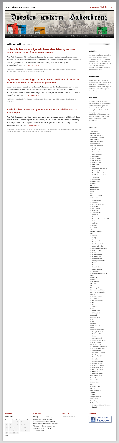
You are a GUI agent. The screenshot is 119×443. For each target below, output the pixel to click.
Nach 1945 (95, 223)
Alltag (94, 148)
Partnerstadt (93, 315)
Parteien (92, 309)
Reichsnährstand (95, 325)
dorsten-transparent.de (69, 417)
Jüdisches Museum (97, 361)
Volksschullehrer (70, 69)
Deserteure (95, 242)
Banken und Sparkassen (97, 137)
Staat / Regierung (95, 386)
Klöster (94, 336)
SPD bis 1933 (96, 313)
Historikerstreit (96, 357)
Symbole (94, 307)
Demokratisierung (97, 154)
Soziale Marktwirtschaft (99, 175)
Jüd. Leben (95, 359)
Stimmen (58, 36)
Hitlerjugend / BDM (96, 196)
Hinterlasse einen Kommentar (35, 71)
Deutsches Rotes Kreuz (96, 141)
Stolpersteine (95, 371)
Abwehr (94, 235)
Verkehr (92, 394)
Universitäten (94, 388)
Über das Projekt (39, 36)
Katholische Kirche (97, 334)
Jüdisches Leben (95, 198)
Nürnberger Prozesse (98, 171)
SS (93, 304)
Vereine (92, 392)
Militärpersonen (96, 263)
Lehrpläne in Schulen (98, 365)
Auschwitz (95, 202)
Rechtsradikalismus (97, 367)
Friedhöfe (95, 210)
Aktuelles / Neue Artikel (24, 36)
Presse (92, 321)
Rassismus (93, 323)
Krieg (92, 233)
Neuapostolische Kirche (99, 340)
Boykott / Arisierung (98, 204)
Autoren (66, 36)
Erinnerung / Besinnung (99, 353)
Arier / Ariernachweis (96, 135)
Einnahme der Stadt (97, 244)
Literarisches (94, 277)
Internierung (95, 164)
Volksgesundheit (95, 403)
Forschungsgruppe (97, 355)
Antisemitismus (96, 200)
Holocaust (95, 215)
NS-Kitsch (93, 284)
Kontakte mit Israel (97, 363)
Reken (92, 327)
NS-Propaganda (94, 288)
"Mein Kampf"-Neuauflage (99, 346)
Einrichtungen (96, 208)
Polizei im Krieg (96, 267)
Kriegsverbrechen (97, 258)
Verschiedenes (94, 399)
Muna (93, 265)
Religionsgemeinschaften (97, 330)
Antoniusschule (50, 69)
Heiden (92, 192)
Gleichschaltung (94, 189)
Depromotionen (94, 139)
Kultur (92, 275)
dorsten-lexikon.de (68, 419)
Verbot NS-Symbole (97, 373)
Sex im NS (93, 378)
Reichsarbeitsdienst (97, 300)
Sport (91, 384)
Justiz (93, 166)
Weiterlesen (33, 65)
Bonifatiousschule (75, 129)
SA (32, 129)
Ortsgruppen (95, 298)
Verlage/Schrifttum (95, 396)
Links (73, 36)
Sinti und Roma (94, 382)
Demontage (95, 156)
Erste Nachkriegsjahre (96, 146)
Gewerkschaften (94, 187)
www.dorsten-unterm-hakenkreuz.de (20, 7)
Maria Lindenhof (97, 338)
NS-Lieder (93, 286)
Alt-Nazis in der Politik (98, 348)
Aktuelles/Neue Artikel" (96, 67)
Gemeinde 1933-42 (97, 212)
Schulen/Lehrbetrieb (25, 69)
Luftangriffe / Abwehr (98, 261)
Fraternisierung (96, 162)
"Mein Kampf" (94, 131)
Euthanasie (93, 183)
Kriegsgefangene (97, 254)
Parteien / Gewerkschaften (99, 173)
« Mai (6, 435)
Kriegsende (95, 252)
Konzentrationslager (96, 231)
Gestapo (92, 185)
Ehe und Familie (95, 143)
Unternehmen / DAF (96, 390)
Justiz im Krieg (96, 250)
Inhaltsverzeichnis (83, 36)
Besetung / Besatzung (98, 152)
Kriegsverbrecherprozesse (99, 169)
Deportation (95, 206)
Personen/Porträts (24, 129)
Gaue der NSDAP (97, 296)
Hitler (92, 194)
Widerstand (93, 407)
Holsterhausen (60, 69)
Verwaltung (95, 177)
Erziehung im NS (95, 181)
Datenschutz (105, 36)
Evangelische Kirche (98, 332)
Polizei (92, 319)
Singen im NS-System (96, 380)
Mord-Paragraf (94, 281)
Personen (94, 225)
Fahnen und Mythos (97, 246)
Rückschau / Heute (95, 344)
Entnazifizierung (96, 158)
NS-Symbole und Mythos (97, 290)
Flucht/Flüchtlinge (97, 160)
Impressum (95, 36)
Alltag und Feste (95, 133)
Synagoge (95, 227)
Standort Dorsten (97, 269)
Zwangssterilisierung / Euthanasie (101, 405)
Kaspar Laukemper (23, 131)
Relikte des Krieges (97, 369)
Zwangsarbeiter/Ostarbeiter (99, 273)
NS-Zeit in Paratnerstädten (97, 292)
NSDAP (92, 294)
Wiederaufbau (96, 179)
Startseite (10, 36)
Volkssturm (95, 271)
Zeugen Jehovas (96, 342)
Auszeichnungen (96, 240)
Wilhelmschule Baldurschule (16, 71)
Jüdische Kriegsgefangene (99, 248)
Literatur (50, 36)
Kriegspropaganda (97, 256)
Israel (93, 217)
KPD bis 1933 (96, 311)
